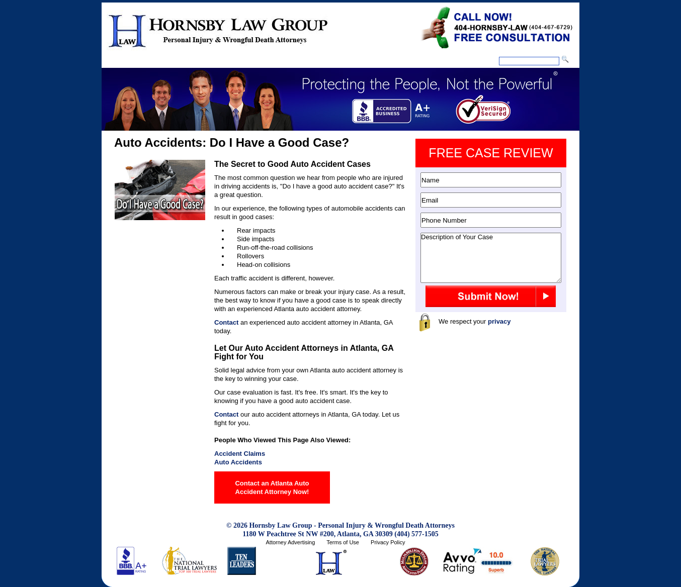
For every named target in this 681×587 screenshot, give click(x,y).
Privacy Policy (388, 542)
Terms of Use (342, 542)
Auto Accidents (238, 462)
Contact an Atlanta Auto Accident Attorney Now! (272, 487)
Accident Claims (239, 453)
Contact (226, 322)
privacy (499, 321)
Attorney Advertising (290, 542)
